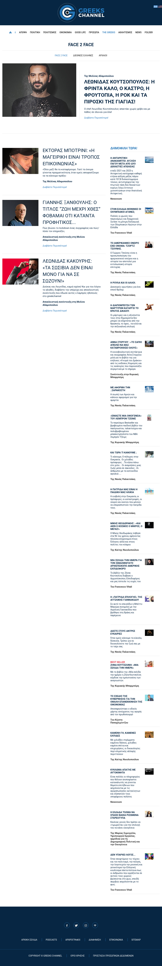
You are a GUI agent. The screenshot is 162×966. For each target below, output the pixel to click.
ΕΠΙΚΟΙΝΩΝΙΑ (116, 940)
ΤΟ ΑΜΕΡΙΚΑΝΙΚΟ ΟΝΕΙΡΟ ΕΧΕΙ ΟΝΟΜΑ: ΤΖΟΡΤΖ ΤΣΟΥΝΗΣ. (124, 246)
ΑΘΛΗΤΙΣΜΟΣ (125, 32)
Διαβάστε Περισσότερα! (96, 117)
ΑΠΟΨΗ (23, 32)
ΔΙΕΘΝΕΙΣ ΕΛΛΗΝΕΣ (83, 55)
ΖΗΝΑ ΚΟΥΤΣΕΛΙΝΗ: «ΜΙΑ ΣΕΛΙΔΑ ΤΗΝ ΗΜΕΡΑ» (126, 665)
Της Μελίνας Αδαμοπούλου (99, 76)
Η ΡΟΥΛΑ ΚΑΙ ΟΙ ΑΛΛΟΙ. (123, 282)
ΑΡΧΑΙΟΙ (103, 55)
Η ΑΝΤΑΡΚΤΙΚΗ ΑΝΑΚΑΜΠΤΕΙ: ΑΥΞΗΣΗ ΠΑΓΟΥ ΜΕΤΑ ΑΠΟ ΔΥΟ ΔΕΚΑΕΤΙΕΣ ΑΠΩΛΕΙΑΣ (123, 162)
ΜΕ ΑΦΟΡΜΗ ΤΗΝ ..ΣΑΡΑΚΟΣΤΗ (120, 389)
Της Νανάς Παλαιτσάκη (122, 272)
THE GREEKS (108, 32)
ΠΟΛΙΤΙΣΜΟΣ (49, 32)
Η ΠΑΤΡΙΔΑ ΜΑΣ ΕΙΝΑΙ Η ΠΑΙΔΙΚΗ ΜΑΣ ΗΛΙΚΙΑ (123, 491)
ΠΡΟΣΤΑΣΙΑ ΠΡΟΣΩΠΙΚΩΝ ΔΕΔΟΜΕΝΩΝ (113, 955)
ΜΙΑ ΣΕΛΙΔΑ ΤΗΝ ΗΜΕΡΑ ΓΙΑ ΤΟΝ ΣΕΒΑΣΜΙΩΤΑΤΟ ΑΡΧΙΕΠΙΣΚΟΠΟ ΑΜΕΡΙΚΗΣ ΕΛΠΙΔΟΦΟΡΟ (126, 564)
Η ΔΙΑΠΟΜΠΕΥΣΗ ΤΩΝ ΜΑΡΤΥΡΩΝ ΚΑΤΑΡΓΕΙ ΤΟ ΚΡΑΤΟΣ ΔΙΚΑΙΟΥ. (124, 308)
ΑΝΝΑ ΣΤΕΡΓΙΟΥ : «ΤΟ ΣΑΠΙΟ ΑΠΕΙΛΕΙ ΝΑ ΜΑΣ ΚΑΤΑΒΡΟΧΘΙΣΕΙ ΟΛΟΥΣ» (126, 345)
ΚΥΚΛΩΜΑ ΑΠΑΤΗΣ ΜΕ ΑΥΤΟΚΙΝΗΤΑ (123, 771)
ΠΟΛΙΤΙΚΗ (35, 32)
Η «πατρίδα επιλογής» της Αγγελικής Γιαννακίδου (126, 598)
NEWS (138, 32)
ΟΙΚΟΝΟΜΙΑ (65, 32)
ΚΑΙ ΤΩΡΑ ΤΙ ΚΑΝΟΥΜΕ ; (123, 452)
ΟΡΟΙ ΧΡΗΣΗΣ (78, 955)
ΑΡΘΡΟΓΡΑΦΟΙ (72, 940)
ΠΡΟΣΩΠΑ (94, 32)
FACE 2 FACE (61, 55)
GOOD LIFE (80, 32)
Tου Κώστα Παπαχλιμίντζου (119, 721)
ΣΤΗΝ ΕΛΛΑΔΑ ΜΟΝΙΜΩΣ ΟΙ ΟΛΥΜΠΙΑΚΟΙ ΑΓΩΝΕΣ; (125, 210)
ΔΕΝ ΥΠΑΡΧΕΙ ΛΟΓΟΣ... (123, 854)
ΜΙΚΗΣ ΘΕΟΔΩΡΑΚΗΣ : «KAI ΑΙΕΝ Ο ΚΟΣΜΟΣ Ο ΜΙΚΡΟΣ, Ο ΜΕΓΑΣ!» (126, 526)
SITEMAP (136, 940)
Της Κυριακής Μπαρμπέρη (124, 442)
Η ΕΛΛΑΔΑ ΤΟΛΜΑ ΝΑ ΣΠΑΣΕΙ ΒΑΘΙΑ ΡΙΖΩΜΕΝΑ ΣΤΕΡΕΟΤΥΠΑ (124, 815)
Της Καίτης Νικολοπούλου (124, 550)
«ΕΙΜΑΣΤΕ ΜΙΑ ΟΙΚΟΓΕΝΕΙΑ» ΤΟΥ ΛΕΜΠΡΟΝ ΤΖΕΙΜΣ (126, 417)
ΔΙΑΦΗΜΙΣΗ (95, 940)
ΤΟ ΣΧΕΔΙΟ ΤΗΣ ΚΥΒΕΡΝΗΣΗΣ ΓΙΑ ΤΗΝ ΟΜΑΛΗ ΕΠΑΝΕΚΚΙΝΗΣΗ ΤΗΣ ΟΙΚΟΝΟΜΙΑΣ (126, 700)
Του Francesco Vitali (121, 232)
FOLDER (149, 32)
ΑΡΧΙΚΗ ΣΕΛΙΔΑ (29, 940)
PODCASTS (51, 940)
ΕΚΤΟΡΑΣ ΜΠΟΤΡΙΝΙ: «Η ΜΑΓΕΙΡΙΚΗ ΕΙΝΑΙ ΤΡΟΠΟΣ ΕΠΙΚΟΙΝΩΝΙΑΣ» (71, 157)
